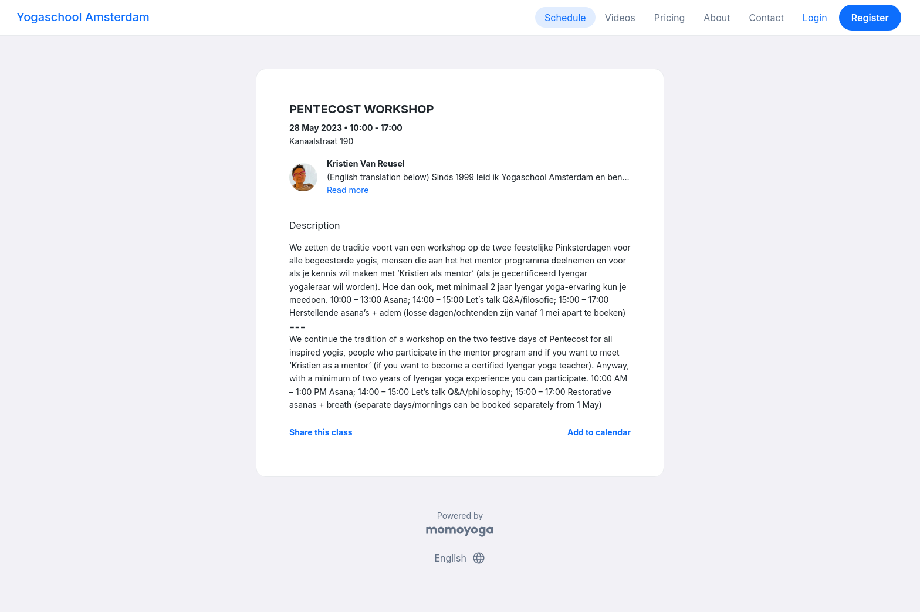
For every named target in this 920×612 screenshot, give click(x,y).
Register (870, 17)
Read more (347, 190)
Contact (766, 17)
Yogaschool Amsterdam (83, 17)
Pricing (669, 17)
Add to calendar (599, 432)
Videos (620, 17)
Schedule (565, 17)
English (459, 558)
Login (815, 17)
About (716, 17)
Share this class (321, 432)
